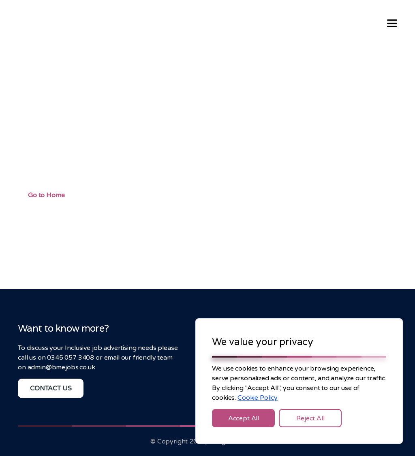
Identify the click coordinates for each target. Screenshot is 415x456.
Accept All (243, 418)
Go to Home (46, 195)
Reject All (310, 418)
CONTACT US (50, 388)
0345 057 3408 (70, 358)
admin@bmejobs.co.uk (61, 367)
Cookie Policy (257, 398)
